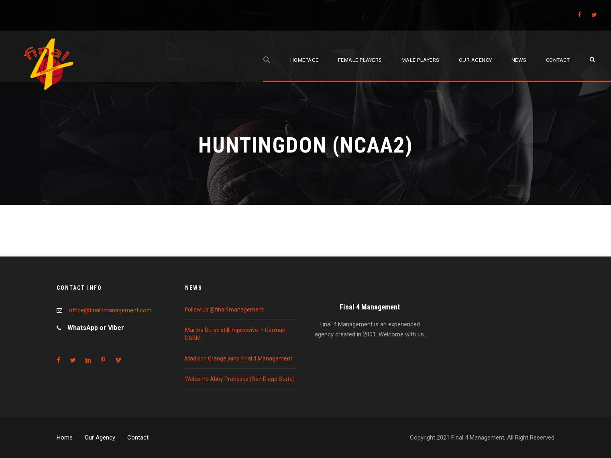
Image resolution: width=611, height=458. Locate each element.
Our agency (475, 60)
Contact (558, 60)
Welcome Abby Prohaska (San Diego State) (240, 379)
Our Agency (100, 437)
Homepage (304, 60)
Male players (420, 60)
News (519, 60)
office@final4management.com (110, 310)
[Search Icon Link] (267, 69)
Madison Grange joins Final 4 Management (238, 358)
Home (65, 437)
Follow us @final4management (224, 309)
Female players (360, 60)
